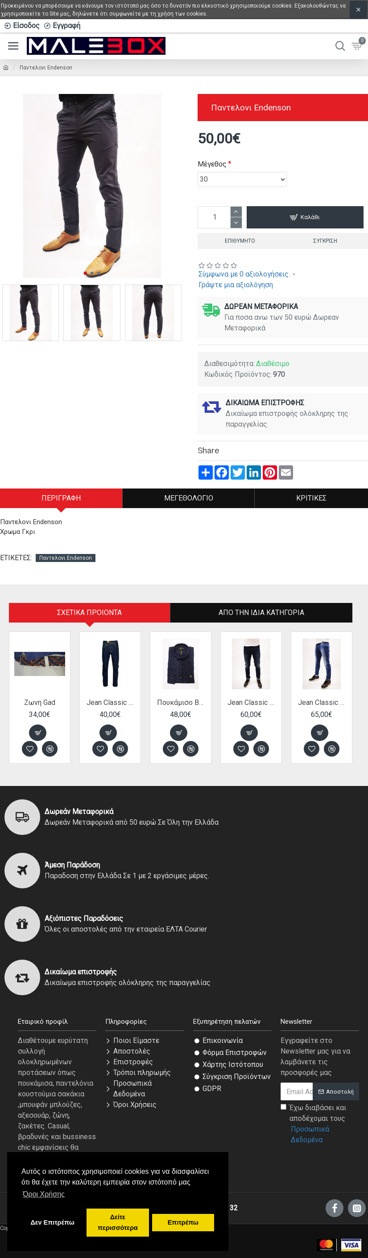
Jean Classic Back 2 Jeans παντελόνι (251, 702)
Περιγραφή (61, 498)
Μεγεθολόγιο (188, 498)
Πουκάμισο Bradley (180, 702)
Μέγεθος (212, 164)
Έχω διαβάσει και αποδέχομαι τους (320, 1124)
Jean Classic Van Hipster (110, 702)
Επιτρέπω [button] (183, 1222)
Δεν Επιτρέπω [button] (52, 1222)
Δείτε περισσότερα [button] (118, 1222)
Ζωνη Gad (39, 702)
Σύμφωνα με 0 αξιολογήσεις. (244, 274)
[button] (85, 273)
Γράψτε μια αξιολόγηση (235, 285)
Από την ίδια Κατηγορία (261, 612)
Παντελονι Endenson (65, 558)
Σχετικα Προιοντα (89, 612)
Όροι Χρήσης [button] (44, 1194)
